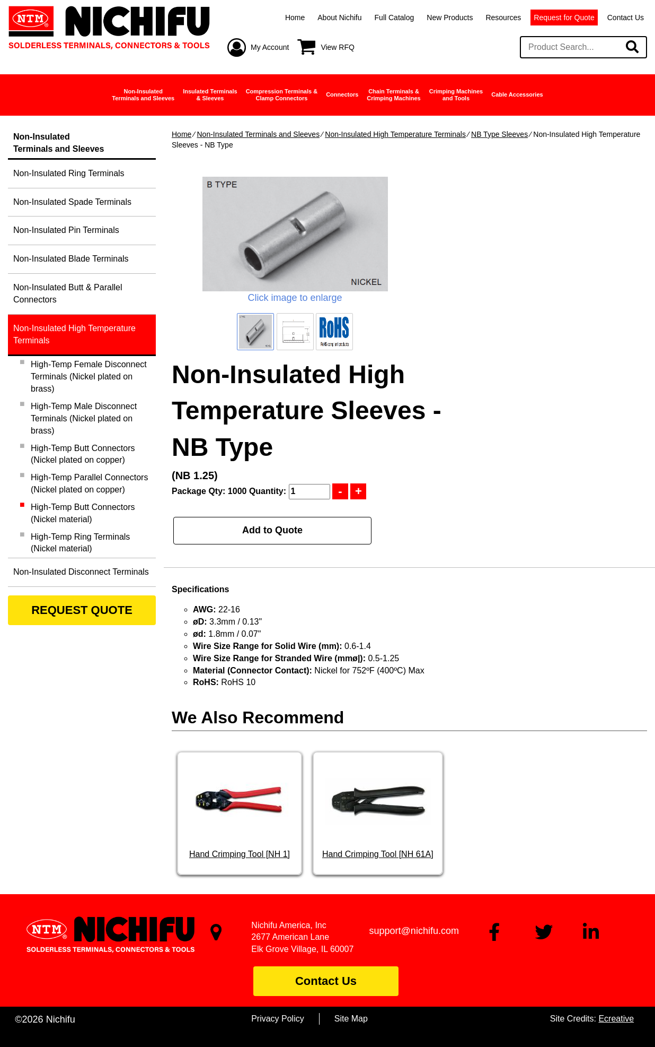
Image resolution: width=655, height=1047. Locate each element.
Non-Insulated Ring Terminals (69, 173)
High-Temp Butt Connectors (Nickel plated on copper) (83, 454)
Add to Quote (272, 530)
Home (295, 17)
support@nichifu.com (414, 930)
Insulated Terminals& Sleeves (210, 94)
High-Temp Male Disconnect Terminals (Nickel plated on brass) (84, 418)
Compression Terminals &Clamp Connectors (282, 94)
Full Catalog (394, 17)
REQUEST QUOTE (81, 610)
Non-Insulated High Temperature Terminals (395, 134)
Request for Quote (564, 17)
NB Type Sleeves (499, 134)
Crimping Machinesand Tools (456, 94)
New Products (450, 17)
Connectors (342, 94)
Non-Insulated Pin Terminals (66, 230)
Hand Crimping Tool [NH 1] (239, 854)
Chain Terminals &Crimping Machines (393, 94)
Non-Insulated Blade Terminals (71, 258)
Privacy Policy (277, 1018)
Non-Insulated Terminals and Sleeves (258, 134)
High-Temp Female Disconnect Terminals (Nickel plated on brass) (89, 376)
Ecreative (616, 1018)
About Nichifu (339, 17)
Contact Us (625, 17)
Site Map (351, 1018)
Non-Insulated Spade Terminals (72, 201)
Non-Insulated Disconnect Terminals (81, 571)
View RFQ (338, 47)
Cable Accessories (517, 94)
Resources (503, 17)
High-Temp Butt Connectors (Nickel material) (83, 513)
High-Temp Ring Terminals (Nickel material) (80, 542)
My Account (270, 47)
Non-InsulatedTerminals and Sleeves (143, 94)
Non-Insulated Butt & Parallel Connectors (67, 293)
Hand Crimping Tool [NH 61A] (377, 854)
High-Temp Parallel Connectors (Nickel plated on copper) (89, 483)
